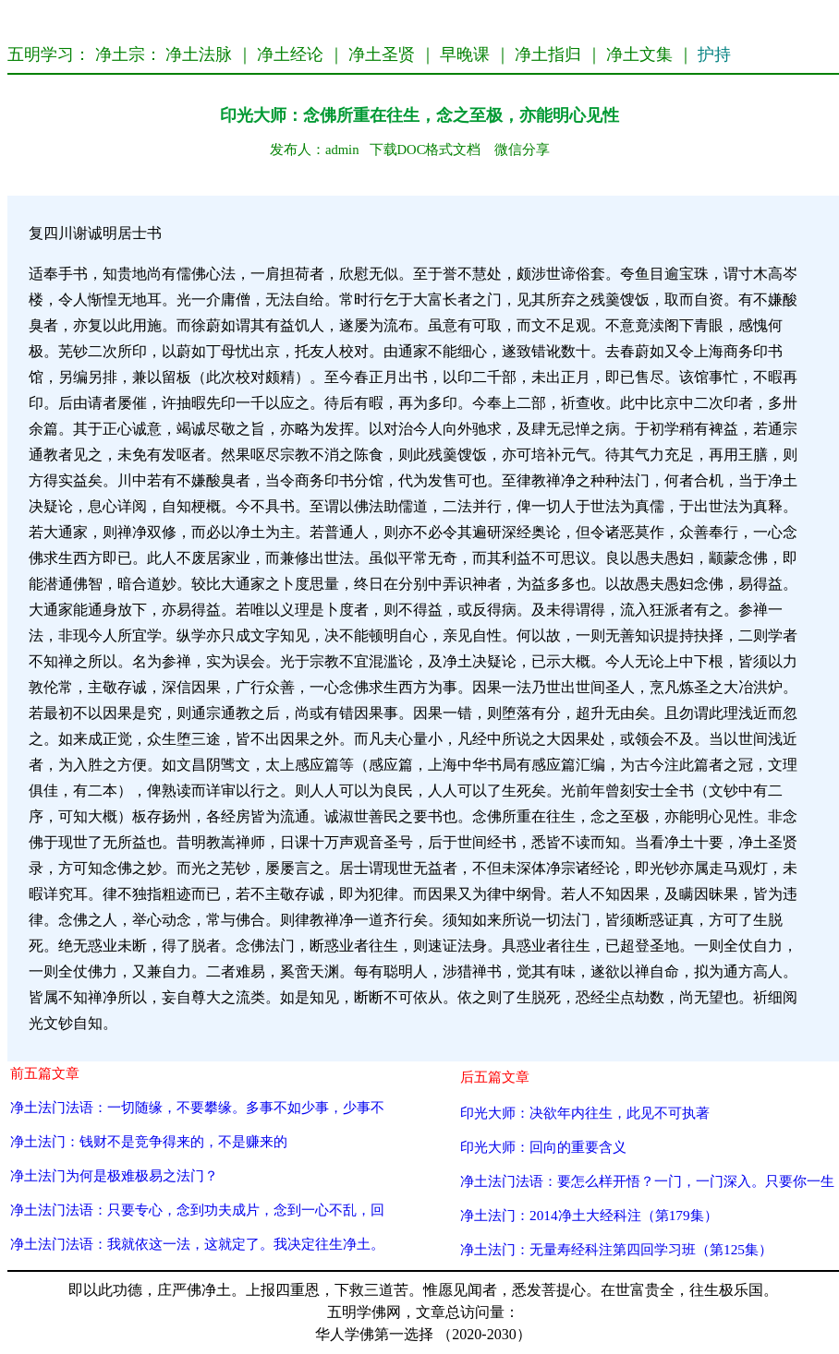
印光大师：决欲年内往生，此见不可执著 (585, 1112)
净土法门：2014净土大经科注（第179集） (589, 1215)
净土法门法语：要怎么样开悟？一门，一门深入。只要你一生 (647, 1181)
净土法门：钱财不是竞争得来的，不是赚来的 (148, 1141)
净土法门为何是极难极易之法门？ (114, 1175)
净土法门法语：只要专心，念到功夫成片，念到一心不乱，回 (197, 1209)
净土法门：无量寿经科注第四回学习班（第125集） (616, 1249)
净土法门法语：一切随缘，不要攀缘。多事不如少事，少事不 (197, 1107)
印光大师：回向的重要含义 (543, 1147)
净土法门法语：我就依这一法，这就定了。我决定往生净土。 (197, 1244)
